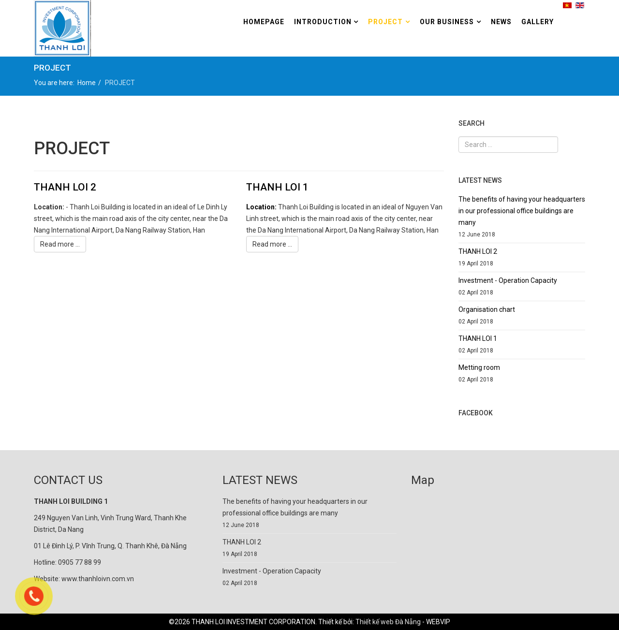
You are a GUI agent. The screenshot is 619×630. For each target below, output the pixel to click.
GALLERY (537, 22)
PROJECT (385, 22)
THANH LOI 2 (65, 187)
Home (86, 83)
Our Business (447, 22)
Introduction (324, 22)
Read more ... (60, 244)
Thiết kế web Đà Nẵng (388, 622)
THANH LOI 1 (277, 187)
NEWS (501, 22)
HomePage (263, 22)
